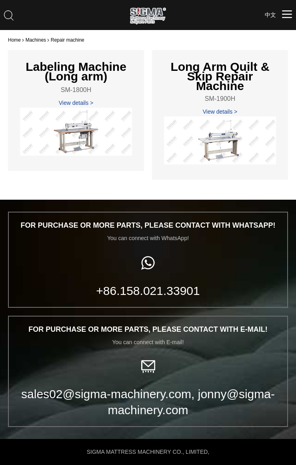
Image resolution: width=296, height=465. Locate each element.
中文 (270, 15)
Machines (36, 40)
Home (14, 40)
